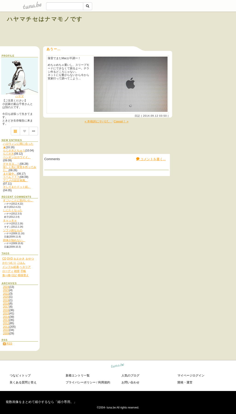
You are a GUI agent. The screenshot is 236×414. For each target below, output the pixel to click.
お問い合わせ (130, 382)
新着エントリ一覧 (78, 375)
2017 (6, 306)
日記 (137, 115)
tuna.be (118, 366)
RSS (7, 343)
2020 (6, 296)
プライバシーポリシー (81, 382)
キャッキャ (10, 220)
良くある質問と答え (23, 382)
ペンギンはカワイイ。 (17, 157)
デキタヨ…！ (11, 163)
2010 (6, 330)
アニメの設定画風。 (15, 180)
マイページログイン (190, 375)
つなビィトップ (20, 375)
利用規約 (104, 382)
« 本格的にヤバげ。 (98, 121)
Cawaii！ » (121, 121)
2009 (6, 333)
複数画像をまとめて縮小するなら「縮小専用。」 (41, 402)
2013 (6, 320)
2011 (6, 326)
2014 (6, 316)
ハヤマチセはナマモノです (45, 19)
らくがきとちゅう (14, 150)
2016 (6, 310)
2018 (6, 303)
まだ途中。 (10, 173)
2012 (6, 323)
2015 (6, 313)
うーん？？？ (11, 177)
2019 (6, 300)
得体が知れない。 (14, 240)
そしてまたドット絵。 (17, 186)
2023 (6, 290)
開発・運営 (184, 382)
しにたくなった (12, 210)
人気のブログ (130, 375)
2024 (6, 287)
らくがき (8, 153)
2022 (6, 293)
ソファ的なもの (12, 230)
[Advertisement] (176, 29)
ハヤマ (19, 96)
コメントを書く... (151, 159)
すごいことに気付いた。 (18, 200)
